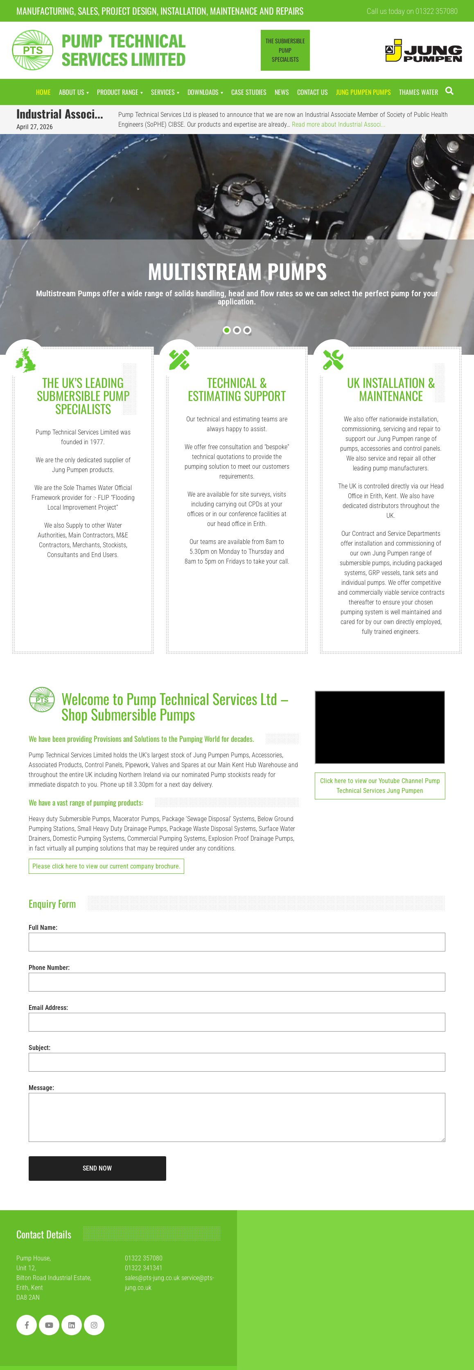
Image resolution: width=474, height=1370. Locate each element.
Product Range (117, 92)
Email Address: (237, 1015)
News (282, 92)
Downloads (203, 92)
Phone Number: (237, 975)
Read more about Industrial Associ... (339, 124)
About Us (71, 92)
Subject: (237, 1055)
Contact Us (312, 92)
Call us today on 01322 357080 (412, 11)
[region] (106, 1313)
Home (43, 92)
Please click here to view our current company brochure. (106, 866)
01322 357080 (144, 1258)
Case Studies (248, 92)
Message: (237, 1118)
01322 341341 (144, 1268)
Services (163, 92)
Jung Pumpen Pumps (363, 92)
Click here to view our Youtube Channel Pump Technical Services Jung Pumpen (380, 786)
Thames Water (418, 92)
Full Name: (237, 935)
